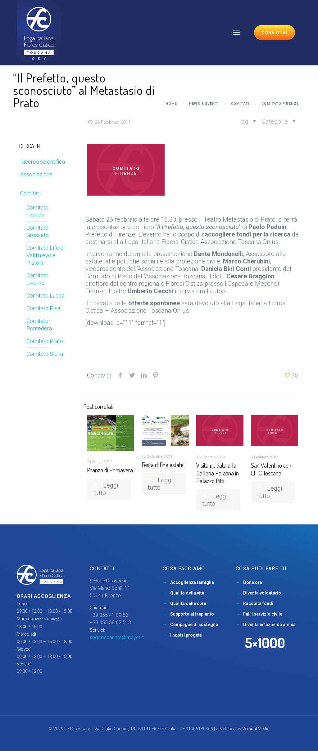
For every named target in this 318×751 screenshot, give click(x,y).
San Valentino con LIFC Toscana (271, 469)
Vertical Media (256, 728)
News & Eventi (204, 104)
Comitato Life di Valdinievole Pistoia (45, 255)
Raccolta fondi (258, 603)
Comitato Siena (44, 354)
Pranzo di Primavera (110, 470)
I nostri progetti (186, 635)
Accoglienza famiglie (192, 582)
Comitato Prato (44, 341)
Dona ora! (274, 32)
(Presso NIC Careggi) (47, 619)
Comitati (240, 104)
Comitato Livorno (37, 279)
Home (171, 104)
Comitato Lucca (45, 295)
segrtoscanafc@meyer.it (117, 637)
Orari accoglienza (44, 596)
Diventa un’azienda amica (269, 624)
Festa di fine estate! (163, 465)
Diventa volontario (262, 592)
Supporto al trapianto (192, 614)
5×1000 (265, 643)
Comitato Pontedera (39, 325)
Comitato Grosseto (37, 231)
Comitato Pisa (43, 308)
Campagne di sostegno (194, 624)
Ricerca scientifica (42, 161)
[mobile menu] (236, 32)
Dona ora (252, 582)
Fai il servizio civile (262, 614)
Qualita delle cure (188, 603)
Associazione (36, 174)
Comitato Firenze (280, 104)
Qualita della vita (187, 592)
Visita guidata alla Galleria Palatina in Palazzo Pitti (217, 473)
